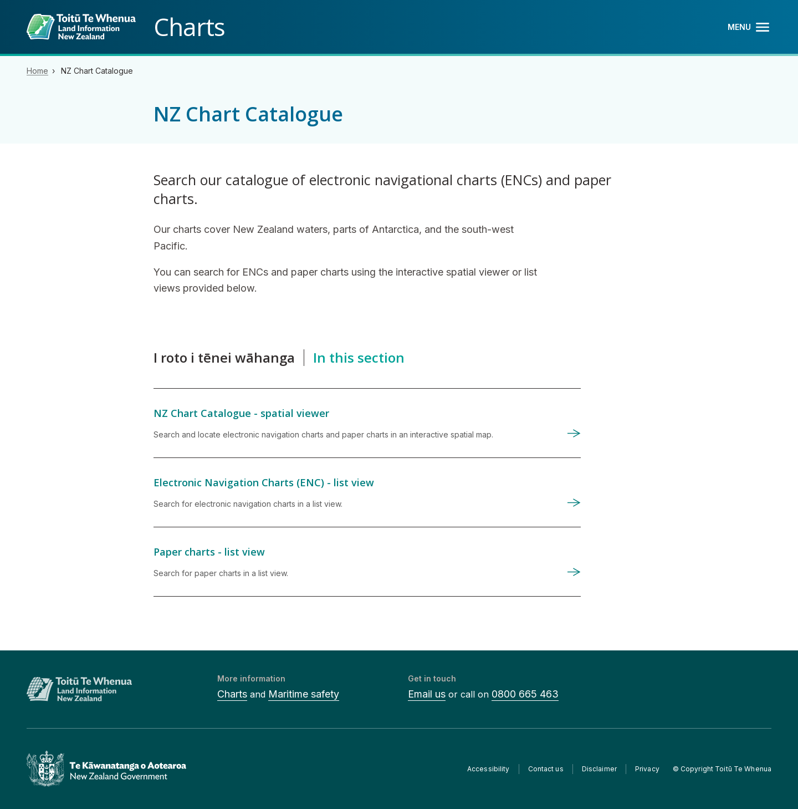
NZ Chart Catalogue (97, 70)
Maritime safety (303, 694)
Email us (427, 694)
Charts (232, 694)
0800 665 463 (525, 694)
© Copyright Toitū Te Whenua (722, 769)
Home (37, 70)
